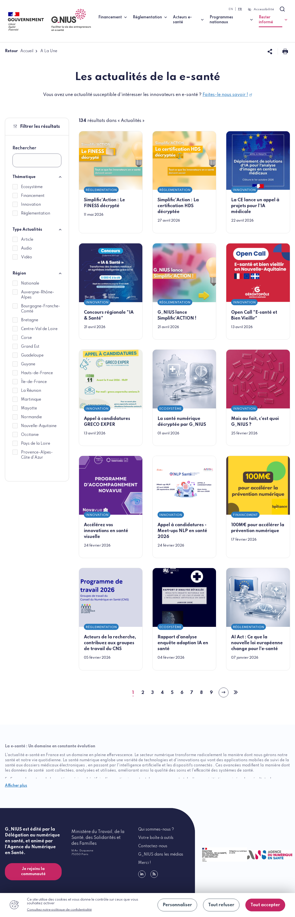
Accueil (26, 51)
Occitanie (30, 435)
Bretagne (29, 320)
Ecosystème (32, 187)
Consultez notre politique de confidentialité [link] (59, 909)
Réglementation (147, 17)
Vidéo (26, 257)
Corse (26, 338)
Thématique (23, 177)
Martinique (31, 400)
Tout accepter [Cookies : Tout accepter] (265, 905)
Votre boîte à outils (155, 838)
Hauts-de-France (37, 373)
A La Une (48, 51)
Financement (110, 17)
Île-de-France (34, 382)
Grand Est (30, 347)
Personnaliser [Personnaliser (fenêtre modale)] (177, 905)
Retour (11, 51)
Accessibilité (264, 9)
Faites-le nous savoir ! (227, 95)
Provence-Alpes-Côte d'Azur (37, 455)
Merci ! (144, 863)
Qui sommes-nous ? (156, 830)
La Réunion (31, 391)
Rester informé (273, 19)
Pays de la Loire (35, 444)
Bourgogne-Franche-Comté (40, 308)
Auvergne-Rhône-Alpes (37, 294)
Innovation (31, 205)
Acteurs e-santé (182, 19)
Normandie (31, 417)
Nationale (30, 284)
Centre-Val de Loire (39, 329)
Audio (26, 248)
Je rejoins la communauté (33, 871)
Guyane (28, 364)
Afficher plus (16, 786)
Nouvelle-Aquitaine (39, 426)
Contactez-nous (152, 846)
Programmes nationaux (221, 19)
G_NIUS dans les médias (160, 855)
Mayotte (29, 408)
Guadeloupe (32, 355)
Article (27, 240)
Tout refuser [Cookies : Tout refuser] (221, 905)
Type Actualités (27, 230)
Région (19, 273)
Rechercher (24, 148)
